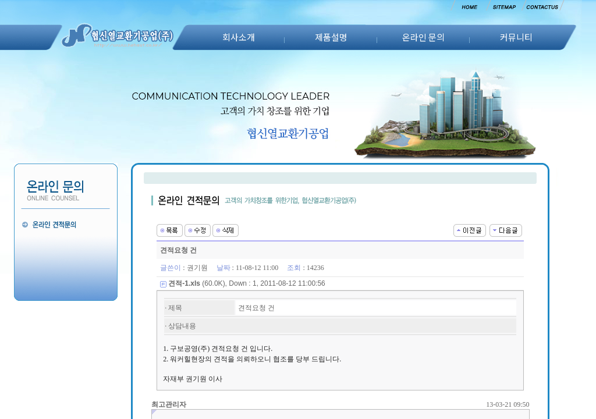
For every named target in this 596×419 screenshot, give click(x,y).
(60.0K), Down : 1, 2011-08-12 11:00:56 (246, 283)
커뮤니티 (516, 37)
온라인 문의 (423, 37)
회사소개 (238, 37)
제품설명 (331, 37)
